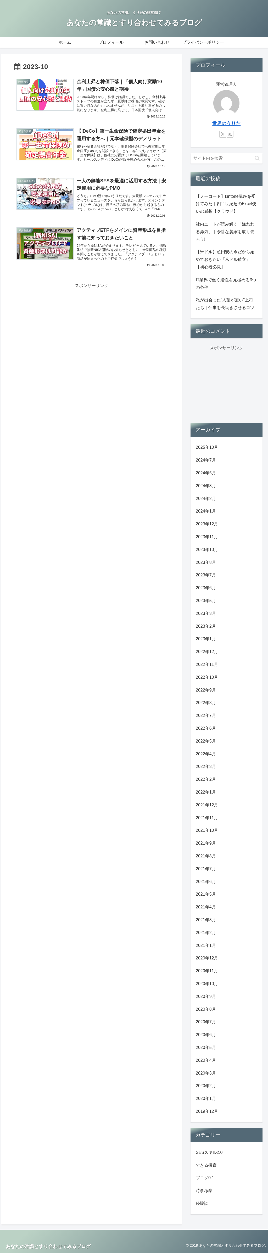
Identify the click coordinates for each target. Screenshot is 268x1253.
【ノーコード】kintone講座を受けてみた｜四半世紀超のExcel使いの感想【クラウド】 (226, 204)
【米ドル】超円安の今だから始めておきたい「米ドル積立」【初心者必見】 (225, 259)
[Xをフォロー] (222, 134)
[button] (257, 158)
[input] (226, 158)
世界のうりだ (226, 123)
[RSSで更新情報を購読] (230, 134)
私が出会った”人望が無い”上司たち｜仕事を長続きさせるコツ (225, 304)
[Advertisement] (91, 326)
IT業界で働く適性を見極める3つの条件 (226, 284)
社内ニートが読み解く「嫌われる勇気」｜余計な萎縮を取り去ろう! (225, 231)
